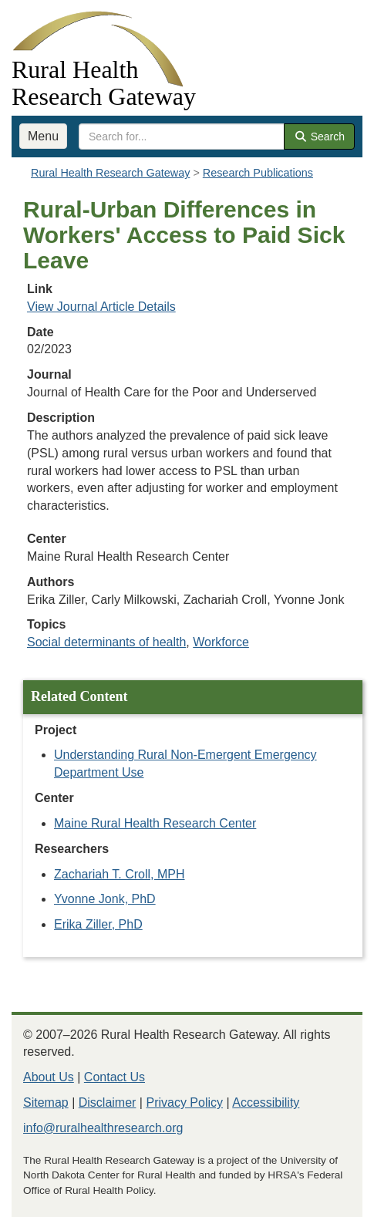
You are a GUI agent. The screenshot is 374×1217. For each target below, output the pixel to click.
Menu (43, 136)
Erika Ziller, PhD (98, 924)
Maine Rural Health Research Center (155, 823)
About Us (48, 1077)
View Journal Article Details (101, 306)
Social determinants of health (106, 642)
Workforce (221, 642)
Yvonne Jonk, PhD (105, 898)
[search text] (182, 136)
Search (319, 136)
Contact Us (114, 1077)
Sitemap (46, 1102)
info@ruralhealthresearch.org (103, 1127)
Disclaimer (107, 1102)
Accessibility (265, 1102)
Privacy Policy (184, 1102)
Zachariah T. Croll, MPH (119, 874)
